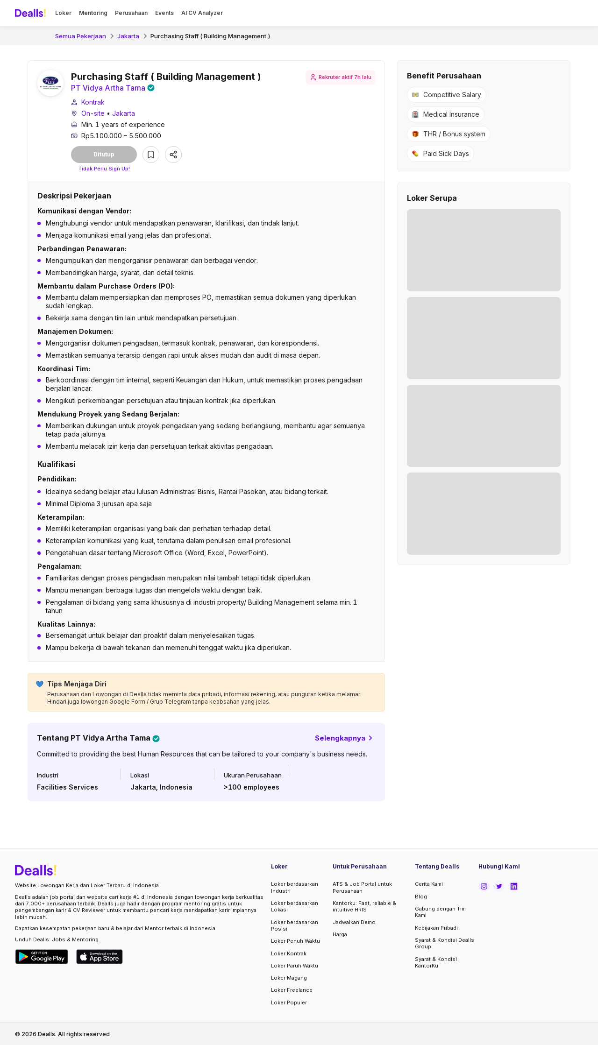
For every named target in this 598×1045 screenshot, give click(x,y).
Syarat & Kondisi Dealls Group (444, 943)
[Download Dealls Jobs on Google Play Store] (42, 956)
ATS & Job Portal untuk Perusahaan (362, 887)
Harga (340, 934)
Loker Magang (289, 977)
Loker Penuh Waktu (295, 941)
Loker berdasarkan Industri (294, 887)
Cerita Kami (429, 884)
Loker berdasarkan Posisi (294, 925)
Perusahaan (131, 12)
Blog (421, 896)
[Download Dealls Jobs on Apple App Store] (99, 956)
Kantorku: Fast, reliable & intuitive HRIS (364, 906)
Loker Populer (289, 1002)
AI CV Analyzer (202, 12)
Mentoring (93, 12)
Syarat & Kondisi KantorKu (436, 962)
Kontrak (93, 102)
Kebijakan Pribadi (436, 928)
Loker (63, 12)
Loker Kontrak (288, 953)
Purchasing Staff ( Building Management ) (210, 36)
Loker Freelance (292, 990)
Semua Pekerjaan (80, 36)
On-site (93, 114)
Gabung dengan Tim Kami (440, 911)
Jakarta (128, 36)
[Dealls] (32, 13)
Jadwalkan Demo (354, 922)
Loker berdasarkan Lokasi (294, 906)
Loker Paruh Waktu (294, 965)
